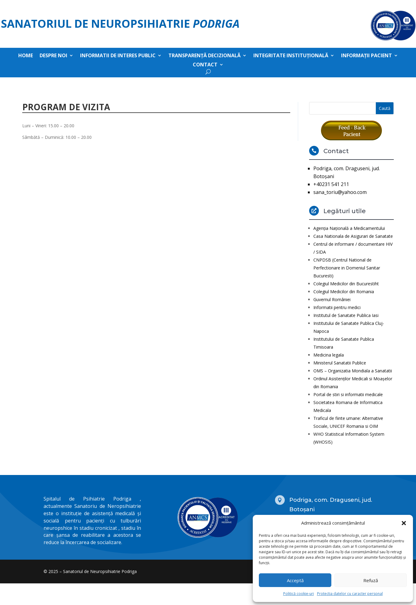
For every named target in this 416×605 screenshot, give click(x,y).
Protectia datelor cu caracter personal (350, 593)
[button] (404, 523)
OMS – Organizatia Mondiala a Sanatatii (352, 371)
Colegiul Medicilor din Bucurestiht (346, 284)
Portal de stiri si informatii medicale (348, 394)
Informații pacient (366, 56)
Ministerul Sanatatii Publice (339, 363)
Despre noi (53, 56)
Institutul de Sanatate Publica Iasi (346, 315)
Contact (205, 65)
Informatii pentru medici (337, 307)
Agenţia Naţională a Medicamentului (349, 228)
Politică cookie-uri (298, 593)
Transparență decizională (204, 56)
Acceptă (295, 580)
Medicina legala (328, 355)
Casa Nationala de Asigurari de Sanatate (353, 236)
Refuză (370, 580)
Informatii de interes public (118, 56)
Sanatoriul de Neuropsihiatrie (120, 23)
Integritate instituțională (290, 56)
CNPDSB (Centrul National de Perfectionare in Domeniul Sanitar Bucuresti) (346, 268)
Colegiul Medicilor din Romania (343, 291)
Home (25, 56)
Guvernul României (332, 299)
